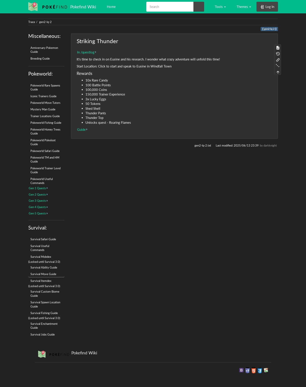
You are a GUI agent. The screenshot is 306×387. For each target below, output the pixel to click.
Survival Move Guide (43, 274)
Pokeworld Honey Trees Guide (45, 131)
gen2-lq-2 (45, 22)
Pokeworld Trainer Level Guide (45, 170)
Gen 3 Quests (37, 200)
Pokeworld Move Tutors (45, 102)
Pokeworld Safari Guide (45, 151)
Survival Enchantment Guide (44, 325)
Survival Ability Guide (43, 267)
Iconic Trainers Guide (43, 96)
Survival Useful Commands (39, 248)
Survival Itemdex (40, 281)
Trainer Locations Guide (45, 116)
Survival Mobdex (40, 256)
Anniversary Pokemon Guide (44, 49)
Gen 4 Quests (37, 207)
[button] (218, 6)
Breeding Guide (40, 58)
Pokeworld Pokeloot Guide (43, 142)
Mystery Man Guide (42, 109)
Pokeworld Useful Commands (41, 181)
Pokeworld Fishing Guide (45, 122)
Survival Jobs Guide (42, 334)
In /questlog (85, 52)
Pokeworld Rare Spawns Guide (45, 87)
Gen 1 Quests (37, 188)
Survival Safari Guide (43, 239)
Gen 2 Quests (37, 194)
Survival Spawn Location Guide (45, 304)
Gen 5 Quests (37, 213)
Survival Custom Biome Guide (44, 293)
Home (111, 7)
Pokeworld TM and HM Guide (44, 159)
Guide (81, 129)
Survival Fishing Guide (44, 313)
